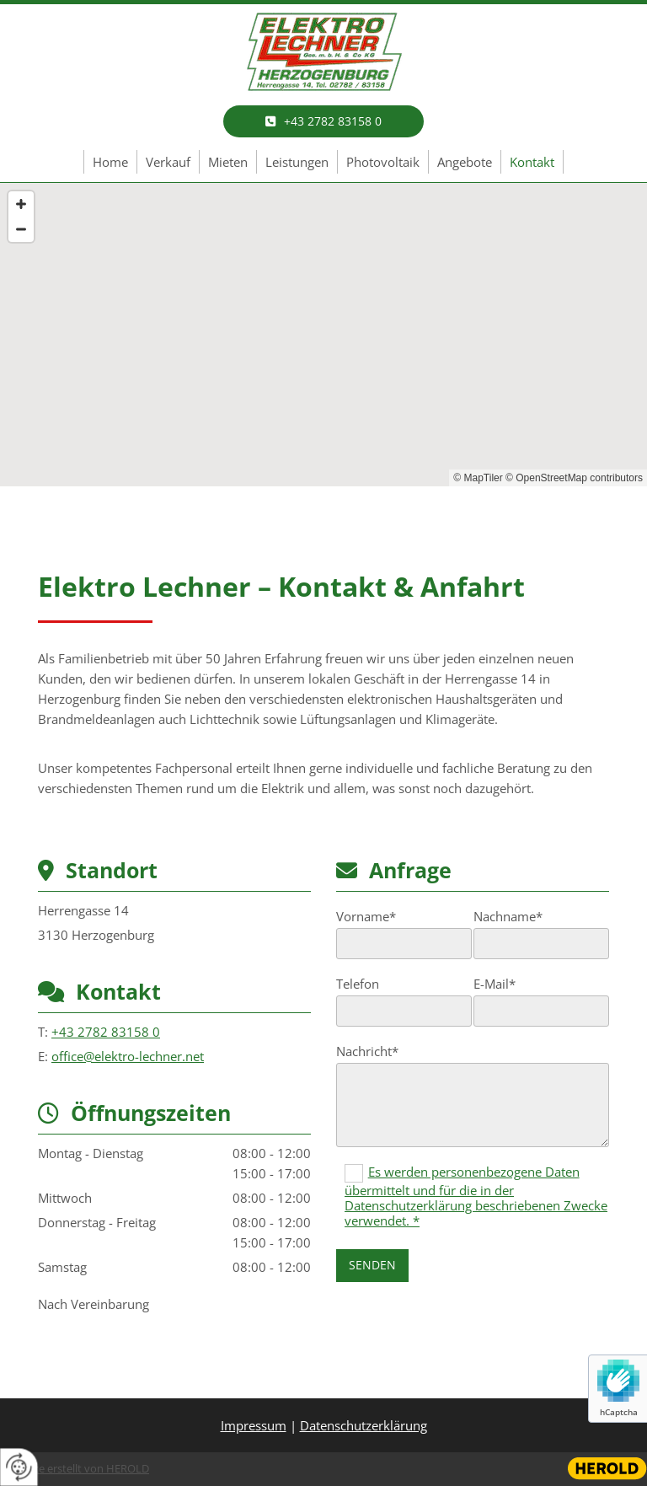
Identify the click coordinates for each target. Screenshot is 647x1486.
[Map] (323, 334)
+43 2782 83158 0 (105, 1031)
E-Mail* (494, 983)
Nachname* (508, 916)
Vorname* (366, 916)
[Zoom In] (21, 204)
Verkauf (168, 161)
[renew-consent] (19, 1467)
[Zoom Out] (21, 229)
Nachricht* (367, 1051)
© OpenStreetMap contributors (574, 478)
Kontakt (532, 161)
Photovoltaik (383, 161)
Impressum (253, 1425)
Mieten (228, 161)
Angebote (464, 161)
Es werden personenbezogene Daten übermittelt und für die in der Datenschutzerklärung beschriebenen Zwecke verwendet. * (476, 1196)
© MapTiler (477, 478)
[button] (323, 121)
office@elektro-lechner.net (127, 1056)
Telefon (357, 983)
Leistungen (297, 161)
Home (110, 161)
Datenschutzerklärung (363, 1425)
